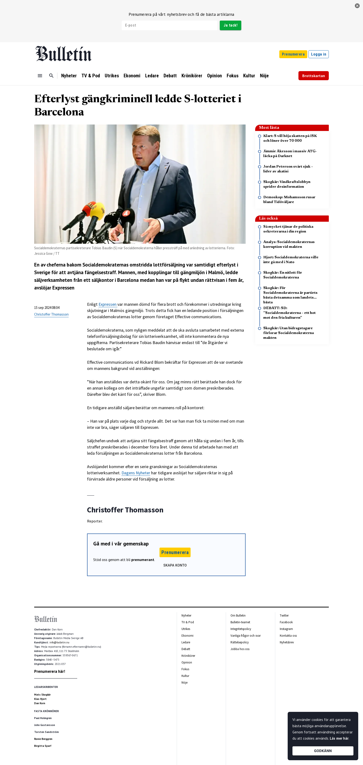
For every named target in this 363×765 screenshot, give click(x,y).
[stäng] (357, 5)
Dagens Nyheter (135, 473)
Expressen (108, 304)
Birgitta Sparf (42, 746)
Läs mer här (339, 738)
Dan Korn (39, 703)
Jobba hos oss (240, 649)
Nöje (264, 76)
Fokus (232, 76)
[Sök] (51, 75)
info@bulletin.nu (59, 642)
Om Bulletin (238, 615)
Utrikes (112, 76)
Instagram (286, 629)
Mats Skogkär (42, 694)
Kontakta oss (288, 636)
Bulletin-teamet (240, 622)
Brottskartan (313, 75)
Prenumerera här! (49, 671)
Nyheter (69, 76)
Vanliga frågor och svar (246, 636)
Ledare (152, 76)
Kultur (249, 76)
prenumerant (142, 559)
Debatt (170, 76)
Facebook (286, 622)
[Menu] (40, 75)
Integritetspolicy (241, 629)
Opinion (214, 76)
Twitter (284, 615)
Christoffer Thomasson (51, 314)
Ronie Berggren (43, 739)
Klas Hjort (40, 699)
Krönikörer (192, 76)
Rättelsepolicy (240, 642)
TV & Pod (91, 76)
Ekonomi (132, 76)
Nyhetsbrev (287, 642)
